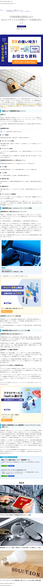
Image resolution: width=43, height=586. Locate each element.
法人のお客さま (9, 10)
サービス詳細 (4, 465)
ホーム (3, 10)
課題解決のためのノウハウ (18, 10)
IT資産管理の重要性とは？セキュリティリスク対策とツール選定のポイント (19, 11)
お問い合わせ (11, 465)
